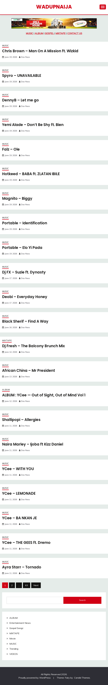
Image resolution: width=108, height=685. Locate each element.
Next (36, 585)
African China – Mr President (28, 370)
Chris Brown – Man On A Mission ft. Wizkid (40, 51)
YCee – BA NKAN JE (20, 518)
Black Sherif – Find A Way (25, 321)
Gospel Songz (16, 628)
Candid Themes (82, 677)
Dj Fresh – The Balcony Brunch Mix (33, 345)
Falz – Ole (11, 149)
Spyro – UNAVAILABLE (22, 75)
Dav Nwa (25, 57)
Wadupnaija (54, 6)
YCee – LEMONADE (19, 493)
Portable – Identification (24, 223)
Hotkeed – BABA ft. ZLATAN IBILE (31, 173)
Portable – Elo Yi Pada (22, 247)
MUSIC (29, 33)
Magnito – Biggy (17, 198)
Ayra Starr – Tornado (21, 567)
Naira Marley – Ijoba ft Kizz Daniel (33, 444)
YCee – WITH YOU (18, 468)
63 (26, 585)
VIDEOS (13, 654)
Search (82, 600)
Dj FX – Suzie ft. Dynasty (24, 272)
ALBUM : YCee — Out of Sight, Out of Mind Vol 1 (44, 395)
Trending (13, 648)
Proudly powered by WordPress (34, 677)
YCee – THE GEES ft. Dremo (26, 542)
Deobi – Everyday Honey (24, 296)
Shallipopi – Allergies (21, 419)
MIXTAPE (61, 33)
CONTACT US (74, 33)
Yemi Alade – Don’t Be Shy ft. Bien (33, 124)
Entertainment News (20, 623)
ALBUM (39, 33)
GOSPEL (49, 33)
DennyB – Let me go (20, 100)
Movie (12, 638)
